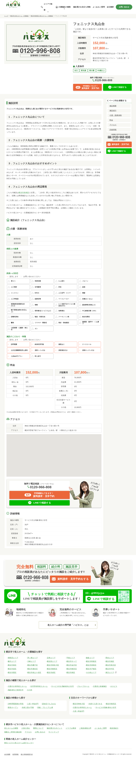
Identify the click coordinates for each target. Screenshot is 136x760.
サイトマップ (53, 732)
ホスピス (113, 686)
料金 (111, 120)
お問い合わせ (124, 7)
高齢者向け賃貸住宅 (15, 690)
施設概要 (113, 106)
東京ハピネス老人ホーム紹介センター (19, 743)
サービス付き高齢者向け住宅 (62, 686)
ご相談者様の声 (85, 728)
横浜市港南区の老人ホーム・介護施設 (42, 16)
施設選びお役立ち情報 (82, 7)
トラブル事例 (71, 728)
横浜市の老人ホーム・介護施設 (19, 16)
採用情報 (15, 754)
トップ (6, 16)
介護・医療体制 (116, 115)
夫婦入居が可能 (28, 707)
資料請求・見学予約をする (73, 578)
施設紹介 (113, 110)
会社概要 (110, 7)
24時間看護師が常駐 (16, 704)
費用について (38, 728)
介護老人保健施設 (100, 686)
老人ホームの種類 (11, 728)
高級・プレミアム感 (45, 707)
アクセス (113, 125)
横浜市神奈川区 (79, 704)
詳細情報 (113, 130)
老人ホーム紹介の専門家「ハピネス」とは (68, 625)
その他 (29, 690)
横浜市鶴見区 (111, 704)
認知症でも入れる (49, 704)
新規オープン (13, 707)
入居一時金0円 (32, 704)
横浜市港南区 (24, 192)
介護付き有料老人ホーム (17, 686)
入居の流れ (25, 728)
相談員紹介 (114, 728)
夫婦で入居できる (95, 704)
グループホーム (83, 686)
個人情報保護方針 (27, 754)
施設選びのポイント (54, 728)
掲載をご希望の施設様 (13, 732)
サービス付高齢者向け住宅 (105, 707)
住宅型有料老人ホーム (39, 686)
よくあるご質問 (99, 7)
